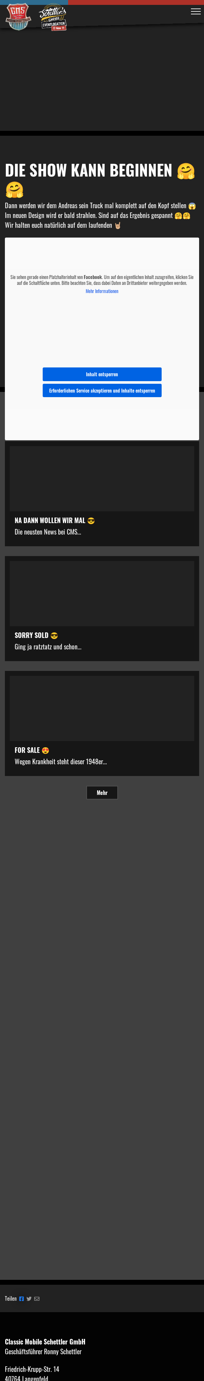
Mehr (102, 793)
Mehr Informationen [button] (102, 291)
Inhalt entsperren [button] (102, 374)
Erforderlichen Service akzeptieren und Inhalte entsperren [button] (102, 390)
